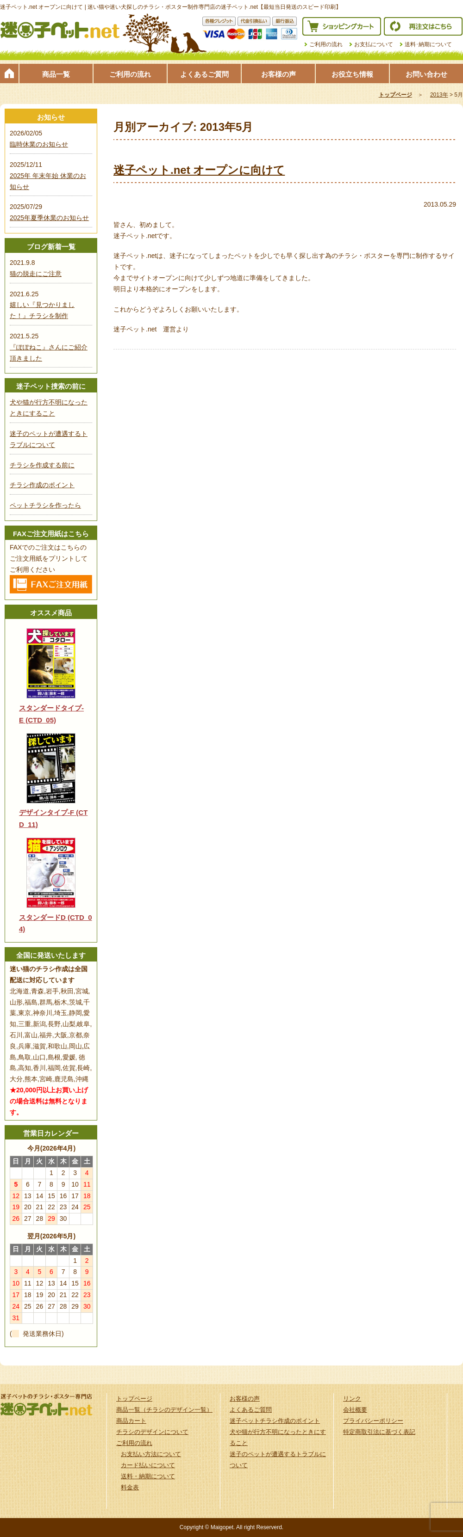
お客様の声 (278, 74)
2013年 (439, 95)
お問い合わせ (426, 74)
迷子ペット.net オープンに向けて (199, 170)
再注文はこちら (423, 26)
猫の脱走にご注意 (36, 273)
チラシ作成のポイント (42, 485)
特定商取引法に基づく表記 (379, 1431)
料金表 (130, 1487)
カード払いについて (148, 1465)
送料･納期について (428, 44)
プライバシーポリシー (373, 1420)
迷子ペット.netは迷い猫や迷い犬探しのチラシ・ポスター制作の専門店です (60, 30)
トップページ (9, 73)
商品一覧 (56, 74)
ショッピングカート (341, 26)
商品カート (131, 1420)
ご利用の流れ (326, 44)
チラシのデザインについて (152, 1431)
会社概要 (355, 1409)
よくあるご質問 (204, 74)
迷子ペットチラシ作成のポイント (275, 1420)
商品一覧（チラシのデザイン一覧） (164, 1409)
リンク (352, 1398)
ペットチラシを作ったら (45, 505)
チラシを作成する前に (42, 465)
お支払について (373, 44)
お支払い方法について (151, 1454)
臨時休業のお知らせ (39, 144)
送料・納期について (148, 1476)
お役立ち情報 (352, 74)
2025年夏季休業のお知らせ (49, 217)
